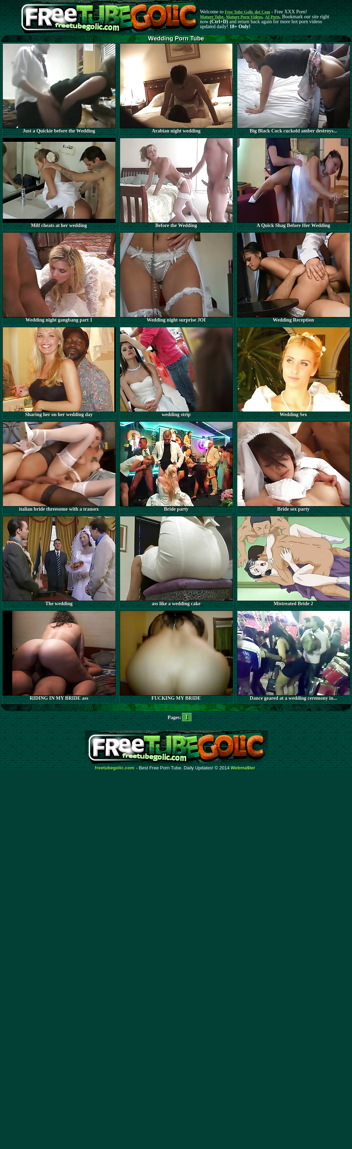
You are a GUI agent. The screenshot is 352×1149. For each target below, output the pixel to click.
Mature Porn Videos (244, 16)
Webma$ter (243, 768)
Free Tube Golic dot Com (247, 11)
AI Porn (272, 16)
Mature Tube (212, 16)
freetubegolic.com (114, 768)
